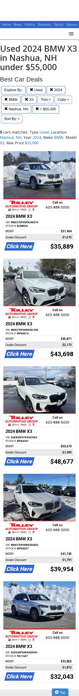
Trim (46, 100)
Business (45, 24)
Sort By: (12, 119)
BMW (10, 100)
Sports (59, 24)
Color (63, 100)
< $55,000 (45, 109)
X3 (29, 100)
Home (6, 24)
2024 (56, 90)
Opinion (71, 24)
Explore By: (13, 90)
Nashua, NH (16, 109)
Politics (30, 24)
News (18, 24)
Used (36, 90)
